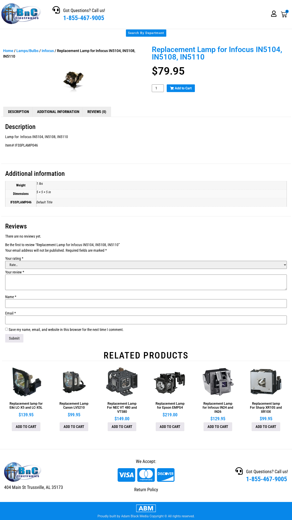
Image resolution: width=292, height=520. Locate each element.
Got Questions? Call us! (84, 10)
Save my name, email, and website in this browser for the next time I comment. (66, 330)
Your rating (14, 258)
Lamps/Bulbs (27, 51)
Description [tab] (18, 111)
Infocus (48, 51)
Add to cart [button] (26, 426)
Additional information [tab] (58, 111)
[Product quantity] (158, 88)
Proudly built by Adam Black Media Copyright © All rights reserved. (146, 516)
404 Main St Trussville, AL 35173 (33, 487)
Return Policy (146, 489)
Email (10, 313)
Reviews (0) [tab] (96, 111)
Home (8, 51)
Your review (14, 272)
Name (10, 297)
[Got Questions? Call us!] (56, 10)
